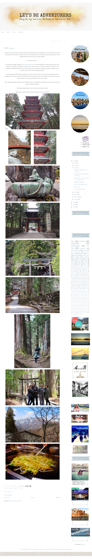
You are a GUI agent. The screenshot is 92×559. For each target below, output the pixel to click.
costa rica (75, 274)
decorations (78, 294)
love (88, 253)
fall (84, 274)
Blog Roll (20, 32)
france (85, 258)
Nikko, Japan (77, 187)
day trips (80, 274)
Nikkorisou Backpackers (28, 64)
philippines (79, 263)
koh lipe (85, 275)
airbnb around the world (81, 267)
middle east (86, 285)
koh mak (74, 298)
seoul (78, 271)
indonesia (85, 260)
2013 (74, 202)
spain (82, 278)
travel (79, 265)
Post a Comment (8, 495)
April (75, 192)
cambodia (87, 272)
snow (86, 308)
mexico (85, 264)
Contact (14, 32)
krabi (84, 298)
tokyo (72, 289)
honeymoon (79, 295)
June (75, 165)
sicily (86, 288)
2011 (74, 207)
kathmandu (80, 270)
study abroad (74, 272)
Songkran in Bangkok (79, 182)
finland (80, 258)
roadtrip (77, 278)
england (85, 282)
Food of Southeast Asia (79, 189)
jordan (76, 285)
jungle (76, 296)
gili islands (82, 284)
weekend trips (75, 250)
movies (86, 302)
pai (79, 305)
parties (83, 305)
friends (82, 241)
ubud (76, 313)
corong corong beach (77, 282)
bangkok (85, 280)
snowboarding (73, 309)
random (72, 308)
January (76, 199)
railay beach (85, 306)
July (75, 163)
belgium (72, 281)
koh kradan (87, 296)
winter (85, 263)
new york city (81, 277)
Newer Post (6, 497)
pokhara (87, 305)
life (80, 299)
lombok (83, 299)
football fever (74, 284)
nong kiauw (75, 287)
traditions (74, 312)
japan (16, 488)
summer (78, 311)
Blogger (83, 547)
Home (2, 32)
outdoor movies (74, 305)
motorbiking (80, 302)
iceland (74, 270)
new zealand (80, 304)
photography (80, 288)
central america (79, 281)
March (76, 194)
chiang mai (86, 291)
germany (78, 264)
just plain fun (75, 252)
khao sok (81, 296)
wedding (76, 257)
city (72, 264)
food (88, 274)
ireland (72, 296)
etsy (83, 294)
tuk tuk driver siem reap (83, 312)
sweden (83, 311)
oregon (87, 287)
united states (85, 255)
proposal (79, 306)
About (7, 32)
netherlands (75, 246)
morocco (73, 265)
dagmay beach (85, 292)
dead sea (72, 294)
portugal (73, 271)
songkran (80, 309)
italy (75, 258)
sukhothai (73, 311)
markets (86, 270)
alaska (78, 289)
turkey (72, 313)
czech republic (77, 292)
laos (81, 285)
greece (81, 268)
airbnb (72, 267)
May (75, 167)
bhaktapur (80, 291)
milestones (73, 302)
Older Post (58, 497)
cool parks (87, 281)
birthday (81, 272)
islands (72, 261)
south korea (84, 271)
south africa (85, 309)
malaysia (85, 301)
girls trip (80, 275)
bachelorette (73, 280)
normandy (82, 287)
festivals (87, 294)
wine (79, 313)
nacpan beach (73, 304)
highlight (73, 260)
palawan (73, 263)
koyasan (79, 298)
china (72, 292)
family (84, 250)
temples (87, 311)
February (76, 197)
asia (11, 488)
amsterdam (75, 243)
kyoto (77, 299)
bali (80, 280)
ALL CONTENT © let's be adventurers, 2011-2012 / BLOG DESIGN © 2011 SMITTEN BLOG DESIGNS (46, 552)
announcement (74, 291)
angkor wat (84, 289)
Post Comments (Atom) (16, 500)
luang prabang (79, 301)
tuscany (85, 265)
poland (74, 306)
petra (74, 288)
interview (85, 295)
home (74, 295)
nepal (85, 261)
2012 (74, 204)
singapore (79, 308)
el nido (76, 268)
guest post (87, 268)
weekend (82, 248)
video (86, 278)
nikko (20, 488)
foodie (74, 275)
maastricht (73, 277)
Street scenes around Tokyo (80, 184)
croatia (79, 260)
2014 (74, 161)
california (86, 257)
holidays (81, 253)
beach (72, 268)
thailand (76, 255)
